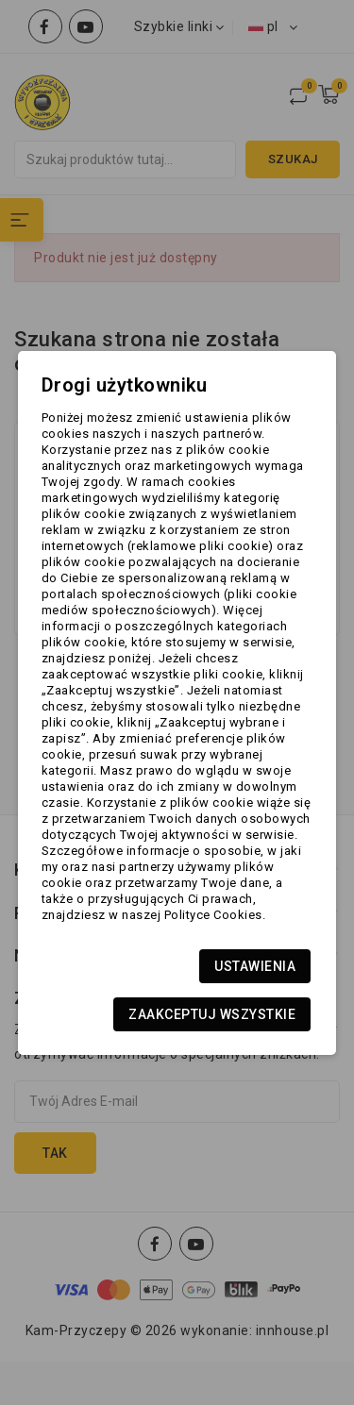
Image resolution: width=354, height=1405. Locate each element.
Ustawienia (254, 966)
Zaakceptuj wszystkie (211, 1014)
